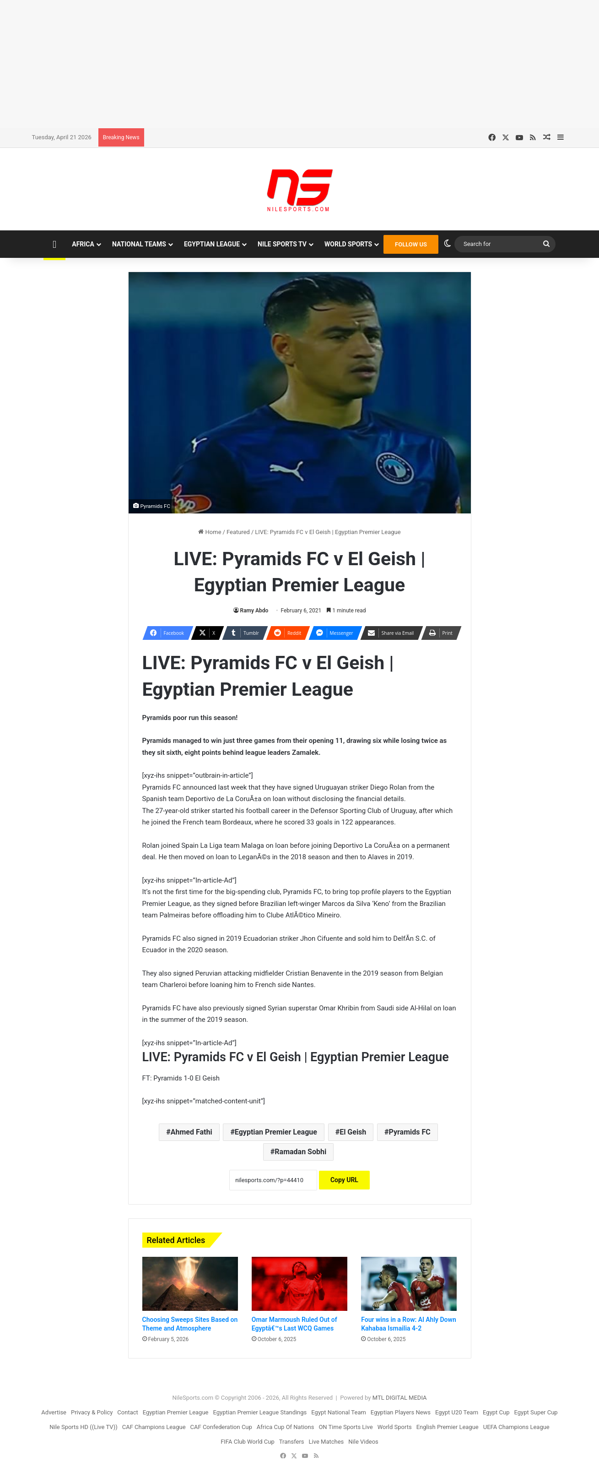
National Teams (139, 244)
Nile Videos (363, 1441)
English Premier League (447, 1427)
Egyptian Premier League (276, 1132)
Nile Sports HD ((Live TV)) (83, 1427)
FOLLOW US (411, 244)
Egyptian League (212, 244)
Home (209, 532)
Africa (83, 244)
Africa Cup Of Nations (285, 1427)
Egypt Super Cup (536, 1412)
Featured (238, 532)
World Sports (348, 244)
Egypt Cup (496, 1412)
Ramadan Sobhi (300, 1151)
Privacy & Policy (92, 1412)
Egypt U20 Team (456, 1412)
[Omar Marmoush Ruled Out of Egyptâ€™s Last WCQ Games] (299, 1284)
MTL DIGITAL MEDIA (399, 1397)
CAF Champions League (154, 1427)
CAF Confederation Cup (221, 1427)
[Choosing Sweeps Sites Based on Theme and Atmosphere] (190, 1284)
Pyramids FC (410, 1132)
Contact (127, 1412)
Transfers (291, 1441)
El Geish (353, 1132)
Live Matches (326, 1441)
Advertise (53, 1412)
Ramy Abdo (254, 610)
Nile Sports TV (282, 244)
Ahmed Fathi (191, 1132)
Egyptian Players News (401, 1412)
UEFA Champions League (516, 1427)
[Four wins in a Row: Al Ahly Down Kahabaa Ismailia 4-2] (409, 1284)
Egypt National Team (338, 1412)
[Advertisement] (299, 64)
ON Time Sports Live (345, 1427)
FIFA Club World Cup (248, 1441)
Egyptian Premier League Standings (260, 1412)
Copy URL (344, 1180)
